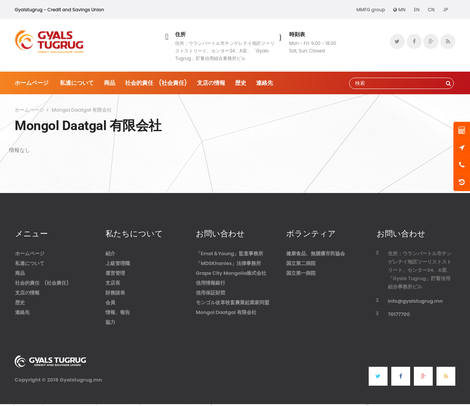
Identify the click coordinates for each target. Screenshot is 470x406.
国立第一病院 (301, 273)
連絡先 (264, 83)
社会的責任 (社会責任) (156, 83)
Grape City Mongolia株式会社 (231, 273)
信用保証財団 (210, 292)
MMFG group (370, 9)
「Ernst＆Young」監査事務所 (229, 253)
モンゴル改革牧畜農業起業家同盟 (232, 302)
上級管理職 (117, 263)
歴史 (240, 83)
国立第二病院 (301, 263)
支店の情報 (211, 83)
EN (417, 9)
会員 (110, 302)
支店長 (112, 282)
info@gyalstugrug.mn (415, 301)
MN (399, 9)
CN (431, 9)
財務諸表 (115, 292)
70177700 (399, 314)
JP (445, 9)
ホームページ (32, 83)
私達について (77, 83)
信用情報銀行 (210, 282)
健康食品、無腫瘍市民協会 (315, 253)
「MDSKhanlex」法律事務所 (228, 263)
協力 (110, 322)
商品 (109, 83)
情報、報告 (117, 312)
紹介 (110, 253)
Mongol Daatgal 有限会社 (226, 312)
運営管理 (115, 273)
